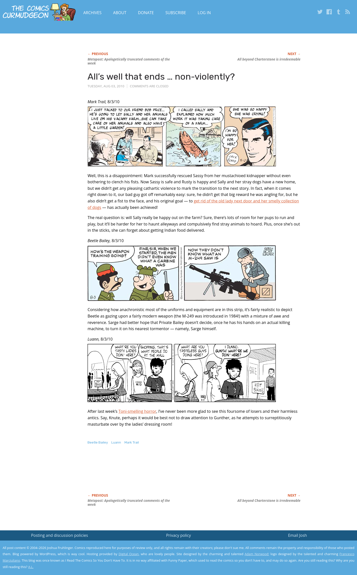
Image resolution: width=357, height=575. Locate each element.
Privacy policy (178, 535)
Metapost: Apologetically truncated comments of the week (129, 61)
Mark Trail (131, 442)
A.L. (31, 567)
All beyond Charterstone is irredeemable (269, 59)
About (119, 12)
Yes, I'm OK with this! (315, 556)
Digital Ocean (129, 554)
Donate (146, 12)
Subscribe (175, 12)
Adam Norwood (256, 554)
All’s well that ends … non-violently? (161, 76)
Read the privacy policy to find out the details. (313, 544)
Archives (92, 12)
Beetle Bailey (98, 442)
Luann (116, 442)
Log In (204, 12)
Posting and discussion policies (59, 535)
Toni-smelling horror (137, 411)
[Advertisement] (178, 474)
